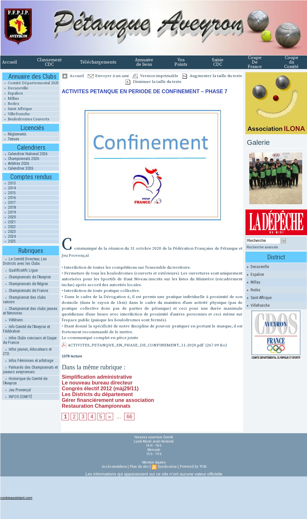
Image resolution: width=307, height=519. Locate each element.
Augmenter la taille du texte (212, 75)
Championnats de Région (25, 284)
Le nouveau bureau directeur (97, 382)
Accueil (9, 62)
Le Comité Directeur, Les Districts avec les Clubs (25, 261)
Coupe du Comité (291, 62)
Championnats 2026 (20, 158)
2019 (9, 212)
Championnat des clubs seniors (24, 299)
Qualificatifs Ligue (20, 270)
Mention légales (154, 462)
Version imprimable (155, 75)
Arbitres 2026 (15, 163)
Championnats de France (25, 290)
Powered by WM (193, 466)
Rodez (10, 103)
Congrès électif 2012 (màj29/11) (100, 388)
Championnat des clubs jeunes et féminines (30, 310)
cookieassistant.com (16, 498)
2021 (9, 222)
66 (129, 416)
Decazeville (15, 88)
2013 (9, 183)
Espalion (12, 93)
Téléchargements (98, 62)
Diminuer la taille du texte (153, 81)
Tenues (10, 139)
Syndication (167, 466)
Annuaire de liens (144, 62)
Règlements (14, 134)
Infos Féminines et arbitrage (28, 360)
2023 (9, 231)
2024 (9, 236)
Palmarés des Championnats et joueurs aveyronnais (30, 369)
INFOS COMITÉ (17, 396)
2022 (9, 227)
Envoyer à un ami (108, 75)
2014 (9, 188)
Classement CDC (49, 62)
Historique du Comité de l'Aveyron (25, 380)
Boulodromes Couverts (25, 119)
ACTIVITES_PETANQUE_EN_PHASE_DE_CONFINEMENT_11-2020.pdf (135, 345)
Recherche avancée (262, 247)
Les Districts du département (97, 394)
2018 (9, 207)
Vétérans (13, 320)
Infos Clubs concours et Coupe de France (29, 340)
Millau (10, 98)
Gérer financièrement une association (108, 400)
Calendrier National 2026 (24, 154)
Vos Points (180, 62)
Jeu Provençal (17, 390)
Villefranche (16, 114)
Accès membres (114, 466)
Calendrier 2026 (17, 168)
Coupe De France (255, 62)
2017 (9, 202)
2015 (9, 193)
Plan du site (139, 466)
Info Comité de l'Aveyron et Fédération (26, 329)
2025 (9, 241)
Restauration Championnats (96, 406)
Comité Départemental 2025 (30, 83)
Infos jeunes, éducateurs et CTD (27, 351)
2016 (9, 197)
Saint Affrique (17, 108)
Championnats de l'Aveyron (27, 277)
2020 (9, 217)
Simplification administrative (97, 377)
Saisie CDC (217, 62)
